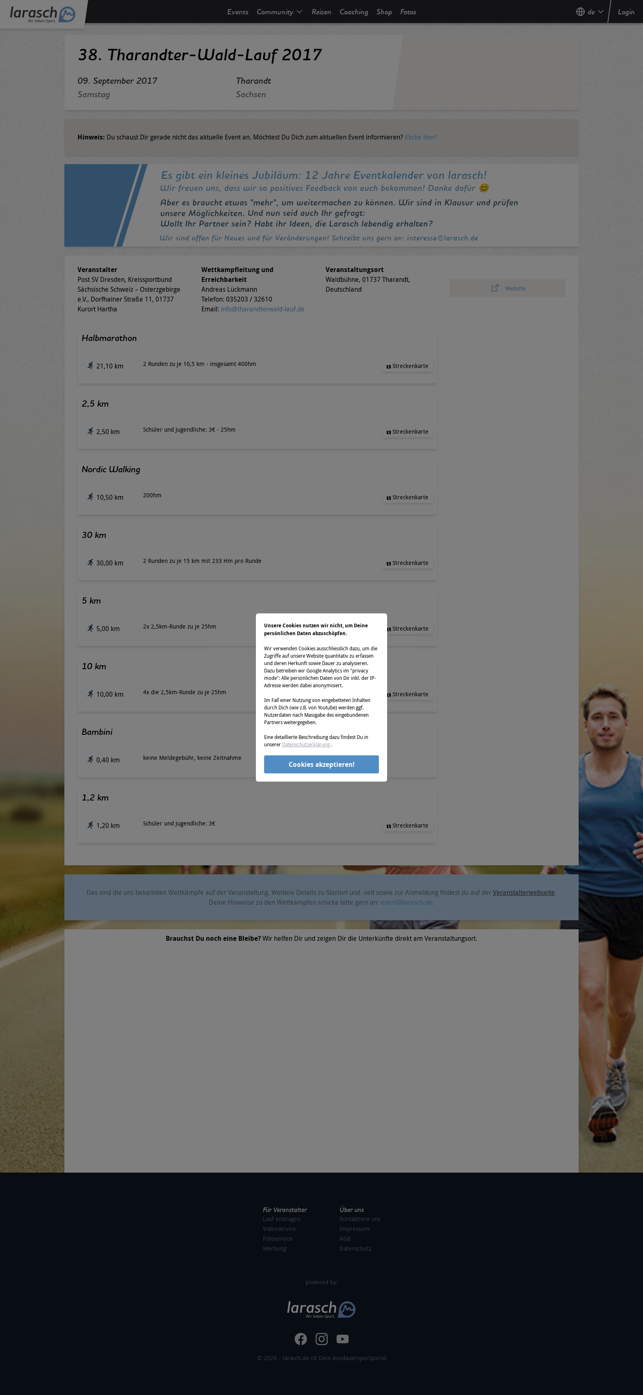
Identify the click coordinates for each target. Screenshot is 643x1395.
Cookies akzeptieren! (322, 764)
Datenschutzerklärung (306, 744)
